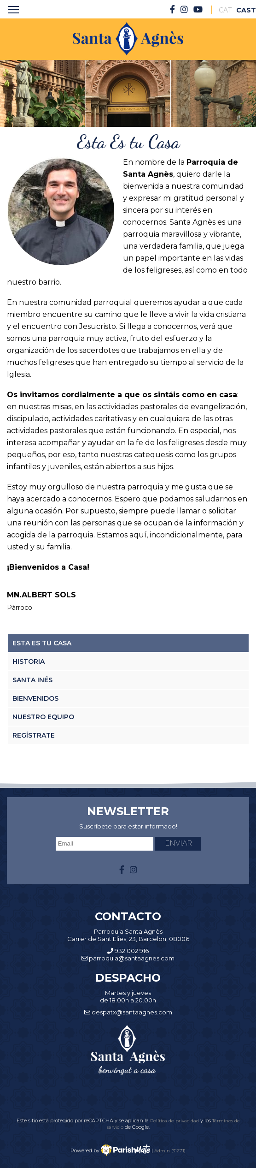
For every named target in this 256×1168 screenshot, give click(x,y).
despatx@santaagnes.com (132, 1012)
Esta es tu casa (41, 643)
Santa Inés (32, 680)
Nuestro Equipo (43, 717)
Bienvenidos (35, 698)
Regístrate (33, 735)
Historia (28, 661)
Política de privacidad (175, 1120)
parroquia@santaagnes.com (132, 958)
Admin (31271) (170, 1150)
